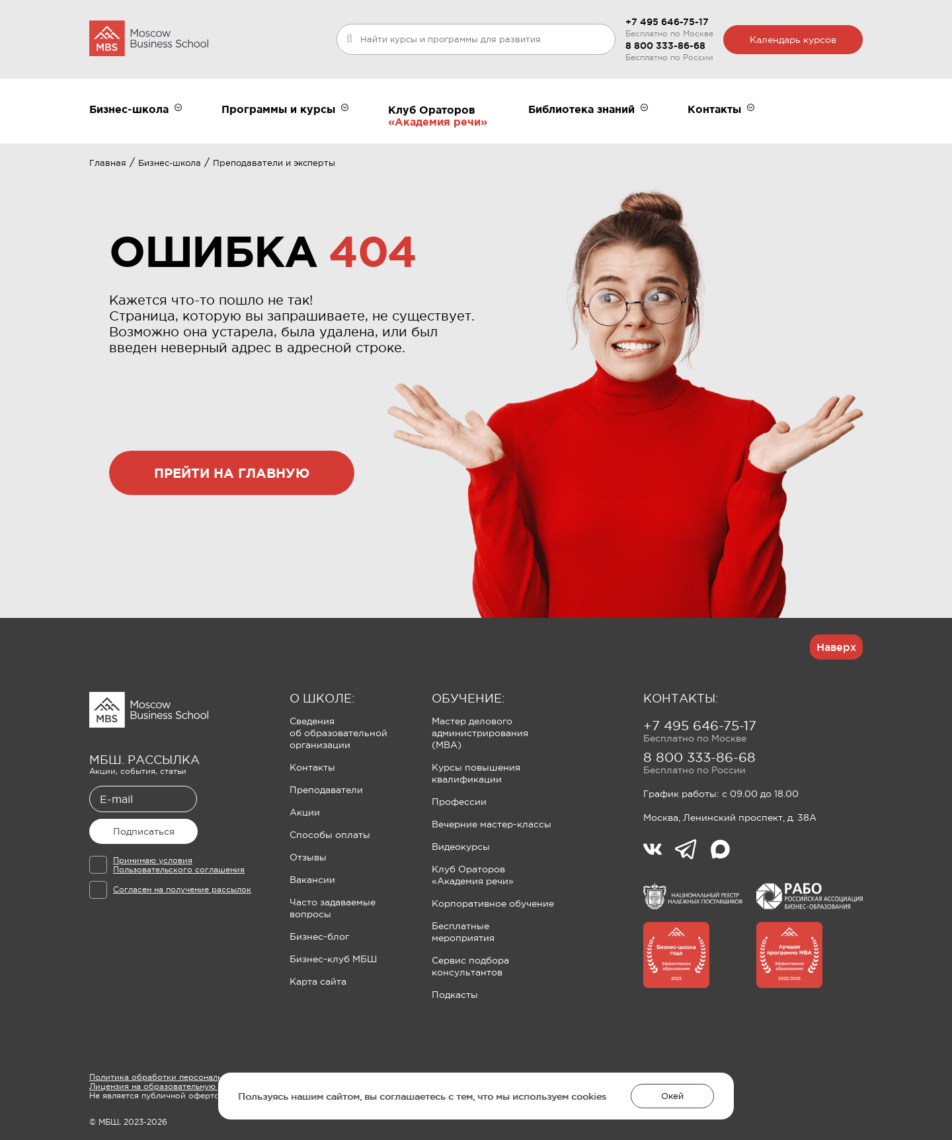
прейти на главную (231, 472)
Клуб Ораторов (431, 110)
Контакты (312, 767)
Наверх (836, 647)
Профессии (459, 801)
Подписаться (144, 831)
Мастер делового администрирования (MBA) (480, 733)
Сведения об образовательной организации (338, 733)
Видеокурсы (461, 846)
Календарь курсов (793, 39)
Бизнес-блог (319, 936)
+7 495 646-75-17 (667, 22)
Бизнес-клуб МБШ (333, 959)
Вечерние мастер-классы (491, 824)
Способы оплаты (330, 834)
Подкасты (455, 994)
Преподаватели (326, 789)
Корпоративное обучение (493, 903)
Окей (672, 1096)
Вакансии (312, 879)
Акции (305, 812)
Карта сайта (318, 981)
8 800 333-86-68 (665, 45)
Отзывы (308, 857)
